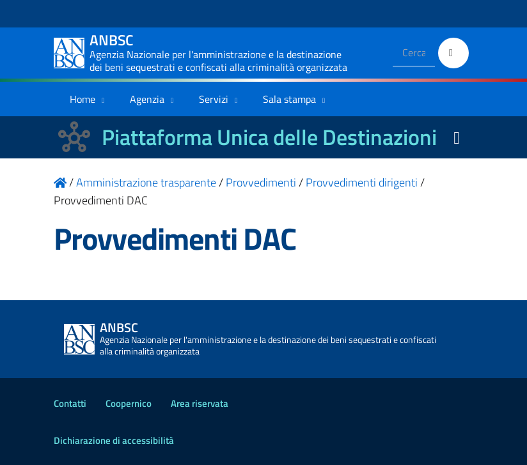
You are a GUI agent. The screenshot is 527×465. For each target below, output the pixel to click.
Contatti (70, 403)
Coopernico (129, 403)
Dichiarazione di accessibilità (114, 440)
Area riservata (199, 403)
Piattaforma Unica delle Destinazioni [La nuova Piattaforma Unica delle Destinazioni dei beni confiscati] (269, 137)
